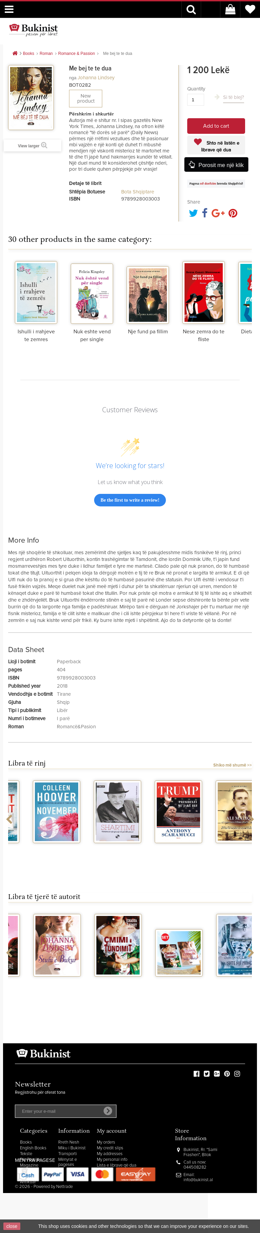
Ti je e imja (160, 982)
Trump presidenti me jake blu (221, 852)
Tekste (26, 1154)
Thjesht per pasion (221, 982)
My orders (106, 1142)
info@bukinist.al (198, 1180)
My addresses (110, 1154)
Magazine (29, 1165)
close (12, 1226)
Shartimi (160, 849)
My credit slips (110, 1148)
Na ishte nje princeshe (100, 985)
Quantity (196, 88)
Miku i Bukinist (72, 1148)
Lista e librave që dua (116, 1165)
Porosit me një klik (220, 165)
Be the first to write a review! (130, 500)
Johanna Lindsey (96, 77)
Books (26, 1142)
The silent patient (38, 849)
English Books (33, 1148)
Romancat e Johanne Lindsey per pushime (39, 988)
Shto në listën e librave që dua (220, 146)
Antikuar (28, 1182)
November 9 (99, 849)
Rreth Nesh (68, 1142)
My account (112, 1131)
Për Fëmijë (30, 1159)
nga (73, 77)
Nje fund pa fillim (148, 331)
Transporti (67, 1154)
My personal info (112, 1159)
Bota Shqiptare (137, 191)
